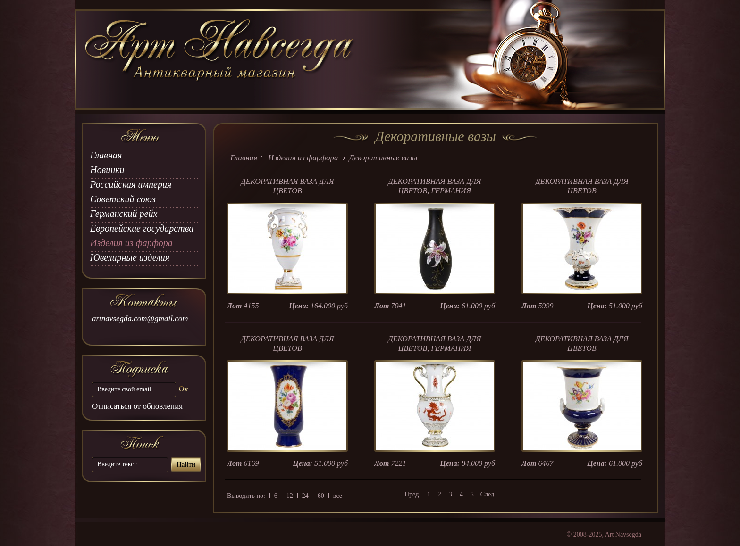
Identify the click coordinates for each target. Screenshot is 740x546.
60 (321, 495)
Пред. (412, 494)
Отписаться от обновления (137, 406)
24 (305, 495)
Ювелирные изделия (129, 257)
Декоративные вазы (383, 157)
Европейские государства (141, 228)
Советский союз (123, 199)
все (337, 495)
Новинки (107, 170)
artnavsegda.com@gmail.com (140, 318)
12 (289, 495)
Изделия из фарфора (131, 243)
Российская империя (130, 184)
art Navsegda (220, 60)
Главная (106, 155)
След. (488, 494)
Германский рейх (123, 213)
